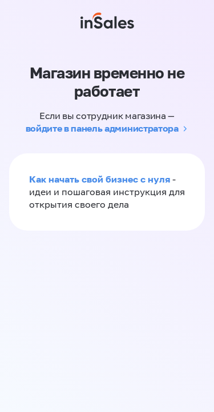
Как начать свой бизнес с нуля (99, 179)
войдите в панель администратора (102, 128)
